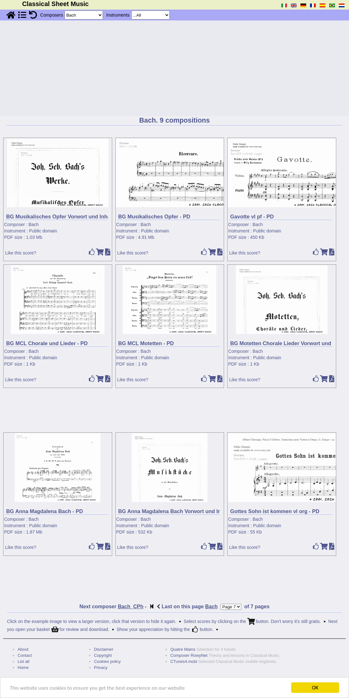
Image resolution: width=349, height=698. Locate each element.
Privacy (101, 667)
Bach (33, 224)
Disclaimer (103, 649)
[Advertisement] (174, 68)
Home (23, 667)
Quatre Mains (182, 649)
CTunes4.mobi (183, 661)
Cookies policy (107, 661)
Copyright (103, 655)
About (23, 649)
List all (23, 661)
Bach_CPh (130, 606)
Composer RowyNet (188, 655)
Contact (25, 655)
